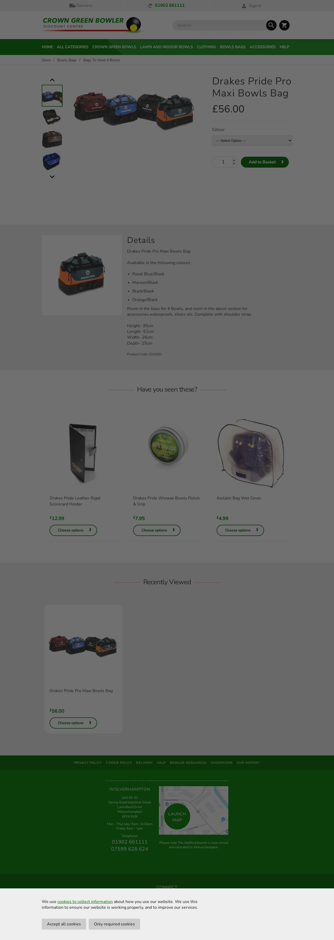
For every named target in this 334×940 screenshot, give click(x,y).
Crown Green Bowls (114, 47)
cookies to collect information (85, 902)
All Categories (72, 47)
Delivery (80, 6)
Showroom (221, 763)
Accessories (263, 47)
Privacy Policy (88, 763)
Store (46, 60)
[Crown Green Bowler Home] (92, 25)
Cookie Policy (119, 763)
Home (47, 47)
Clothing (206, 47)
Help (284, 47)
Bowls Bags (233, 47)
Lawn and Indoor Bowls (166, 47)
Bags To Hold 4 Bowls (101, 60)
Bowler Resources (188, 763)
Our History (248, 763)
